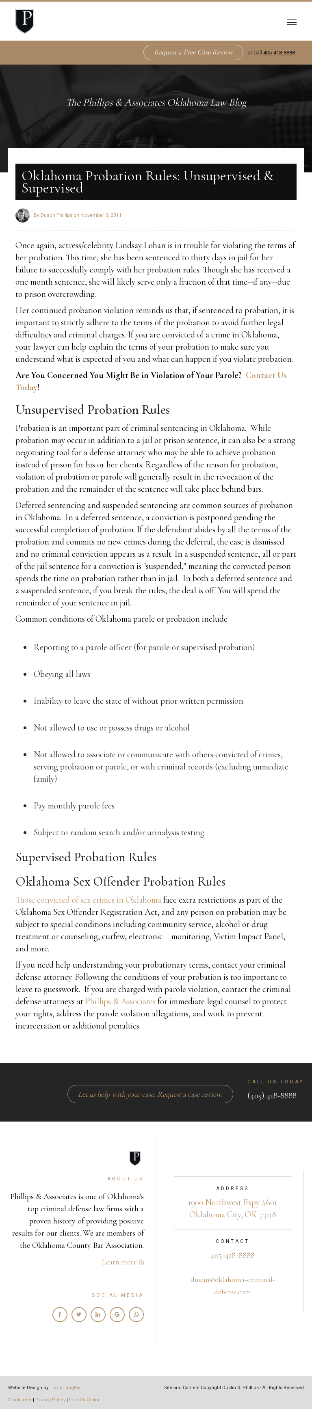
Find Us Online (85, 1400)
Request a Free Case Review (193, 52)
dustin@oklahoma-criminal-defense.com (233, 1285)
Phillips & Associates (120, 1001)
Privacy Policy (50, 1400)
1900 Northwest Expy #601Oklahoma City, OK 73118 (232, 1208)
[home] (24, 21)
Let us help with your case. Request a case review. (150, 1094)
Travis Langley (65, 1387)
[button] (292, 21)
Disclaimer (20, 1400)
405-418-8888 (279, 53)
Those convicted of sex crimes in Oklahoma (88, 900)
